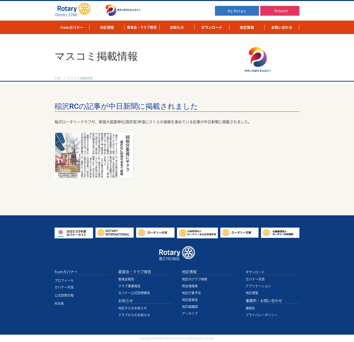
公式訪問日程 (64, 295)
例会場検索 (190, 286)
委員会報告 (126, 279)
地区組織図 (190, 306)
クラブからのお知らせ (134, 315)
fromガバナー (66, 272)
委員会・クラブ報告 (134, 272)
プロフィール (64, 280)
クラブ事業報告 (129, 286)
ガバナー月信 (64, 287)
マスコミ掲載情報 (80, 78)
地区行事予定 (191, 292)
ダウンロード (255, 272)
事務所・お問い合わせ (264, 301)
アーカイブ (190, 313)
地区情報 (189, 272)
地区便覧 (252, 292)
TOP (58, 78)
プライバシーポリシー (261, 315)
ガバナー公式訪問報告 (134, 292)
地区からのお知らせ (132, 308)
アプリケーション (258, 286)
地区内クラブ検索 (194, 279)
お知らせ (125, 301)
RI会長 (59, 303)
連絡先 (250, 308)
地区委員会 (190, 299)
